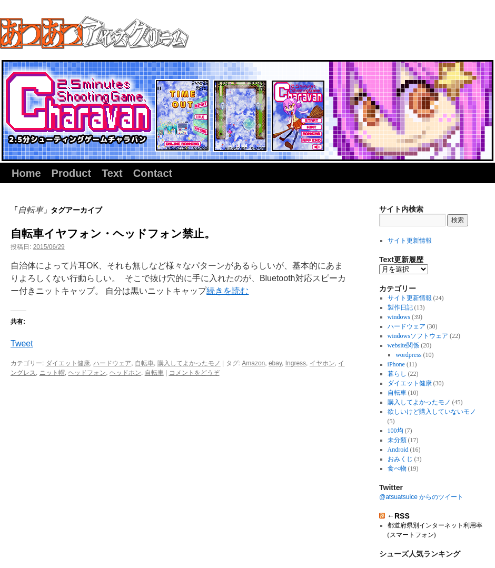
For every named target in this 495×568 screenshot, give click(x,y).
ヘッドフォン (87, 372)
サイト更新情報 (410, 240)
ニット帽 (52, 372)
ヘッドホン (125, 372)
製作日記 (400, 307)
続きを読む (227, 290)
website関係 (404, 345)
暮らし (397, 373)
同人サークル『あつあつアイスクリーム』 (94, 32)
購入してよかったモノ (189, 363)
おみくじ (400, 459)
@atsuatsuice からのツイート (421, 497)
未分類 (397, 440)
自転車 (144, 363)
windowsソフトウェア (418, 336)
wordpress (408, 354)
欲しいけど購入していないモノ (432, 411)
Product (72, 173)
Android (398, 449)
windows (399, 317)
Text (112, 173)
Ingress (295, 363)
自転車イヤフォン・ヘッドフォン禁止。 (113, 233)
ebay (275, 363)
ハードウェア (112, 363)
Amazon (253, 363)
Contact (152, 173)
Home (26, 173)
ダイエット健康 (68, 363)
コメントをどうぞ (194, 372)
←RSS (398, 516)
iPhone (396, 364)
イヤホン (322, 363)
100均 (395, 430)
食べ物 (397, 468)
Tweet (22, 343)
